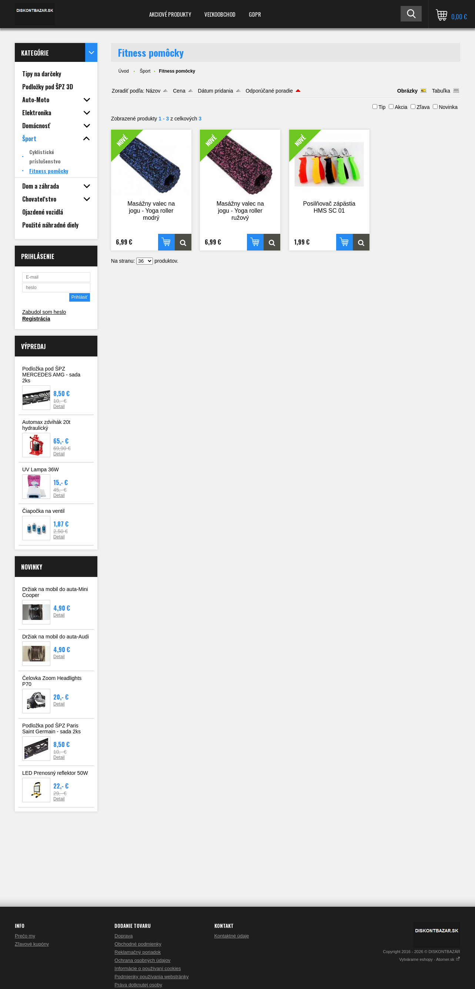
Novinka (448, 107)
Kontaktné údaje (231, 936)
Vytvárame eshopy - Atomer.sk (429, 959)
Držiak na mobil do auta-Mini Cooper (55, 592)
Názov (153, 91)
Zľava (423, 107)
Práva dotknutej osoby (138, 985)
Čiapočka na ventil (43, 511)
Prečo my (25, 936)
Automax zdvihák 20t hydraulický (46, 425)
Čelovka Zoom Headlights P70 (51, 681)
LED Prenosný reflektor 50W (55, 773)
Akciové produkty (170, 14)
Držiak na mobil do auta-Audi (55, 637)
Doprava (123, 936)
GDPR (255, 14)
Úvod (123, 71)
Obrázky (407, 91)
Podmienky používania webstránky (151, 976)
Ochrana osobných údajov (142, 960)
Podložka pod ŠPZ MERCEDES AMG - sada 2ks (51, 375)
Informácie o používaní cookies (147, 968)
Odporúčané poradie (269, 91)
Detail (59, 406)
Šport (145, 71)
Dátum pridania (215, 91)
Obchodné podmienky (137, 944)
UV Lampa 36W (40, 469)
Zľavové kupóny (32, 944)
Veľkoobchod (219, 14)
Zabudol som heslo (44, 312)
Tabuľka (441, 91)
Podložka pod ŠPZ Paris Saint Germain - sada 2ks (51, 728)
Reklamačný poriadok (137, 952)
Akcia (401, 107)
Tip (381, 107)
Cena (179, 91)
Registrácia (36, 319)
